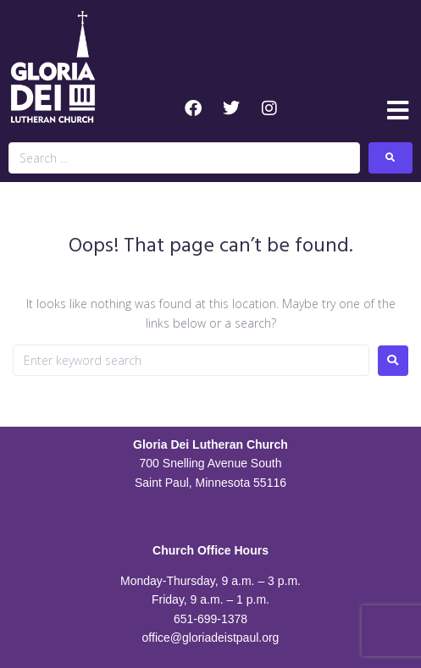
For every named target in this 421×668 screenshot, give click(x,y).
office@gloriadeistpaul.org (211, 637)
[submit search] (390, 158)
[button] (398, 110)
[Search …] (184, 158)
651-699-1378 (210, 619)
